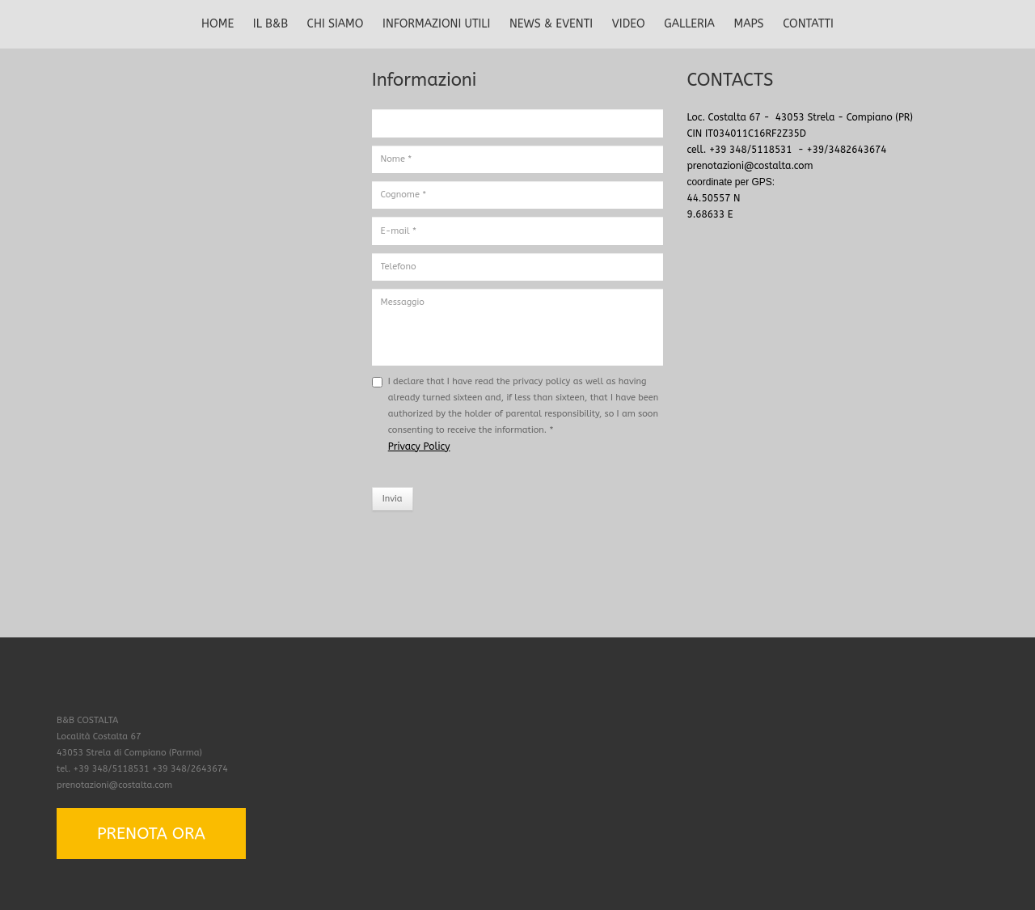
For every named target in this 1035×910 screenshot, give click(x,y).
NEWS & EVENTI (551, 24)
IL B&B (270, 24)
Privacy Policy (419, 446)
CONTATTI (808, 24)
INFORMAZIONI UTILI (436, 24)
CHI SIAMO (335, 24)
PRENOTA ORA (151, 833)
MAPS (749, 24)
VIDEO (628, 24)
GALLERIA (689, 24)
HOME (217, 24)
